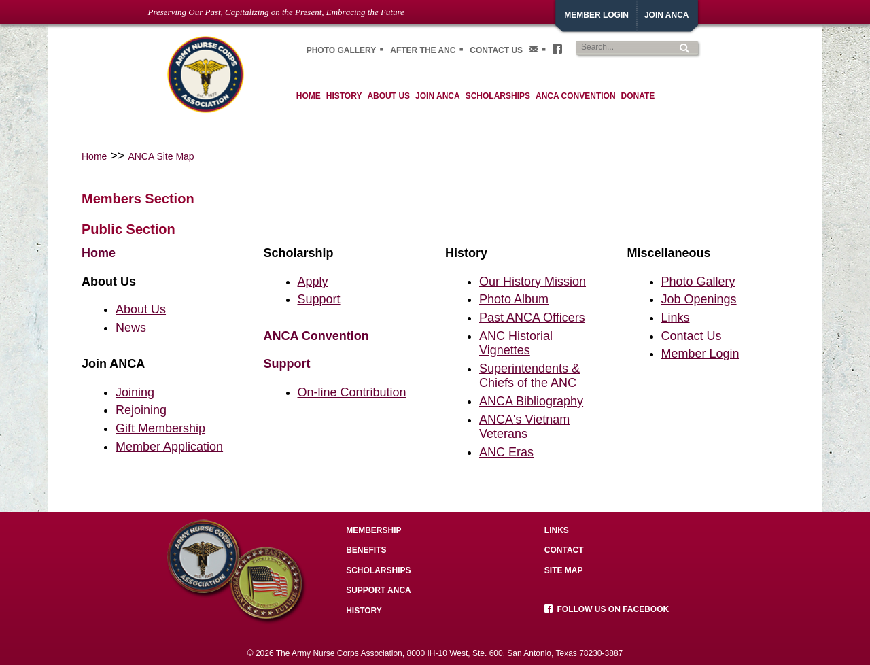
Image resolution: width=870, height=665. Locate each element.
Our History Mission (532, 281)
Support (319, 299)
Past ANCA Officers (532, 317)
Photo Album (514, 299)
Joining (135, 392)
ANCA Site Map (161, 156)
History (364, 610)
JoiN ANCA (666, 15)
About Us (141, 309)
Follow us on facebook (606, 609)
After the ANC (422, 50)
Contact (564, 550)
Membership (373, 530)
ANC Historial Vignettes (516, 343)
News (131, 328)
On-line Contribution (352, 392)
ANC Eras (506, 452)
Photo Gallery (698, 281)
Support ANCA (378, 590)
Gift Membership (160, 428)
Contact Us (496, 50)
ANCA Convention (316, 336)
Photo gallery (342, 50)
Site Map (563, 570)
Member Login (596, 15)
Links (675, 317)
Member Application (169, 447)
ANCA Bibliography (531, 401)
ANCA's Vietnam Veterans (524, 427)
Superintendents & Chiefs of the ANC (529, 376)
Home (94, 156)
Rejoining (141, 410)
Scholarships (378, 570)
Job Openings (699, 299)
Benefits (366, 550)
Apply (313, 281)
